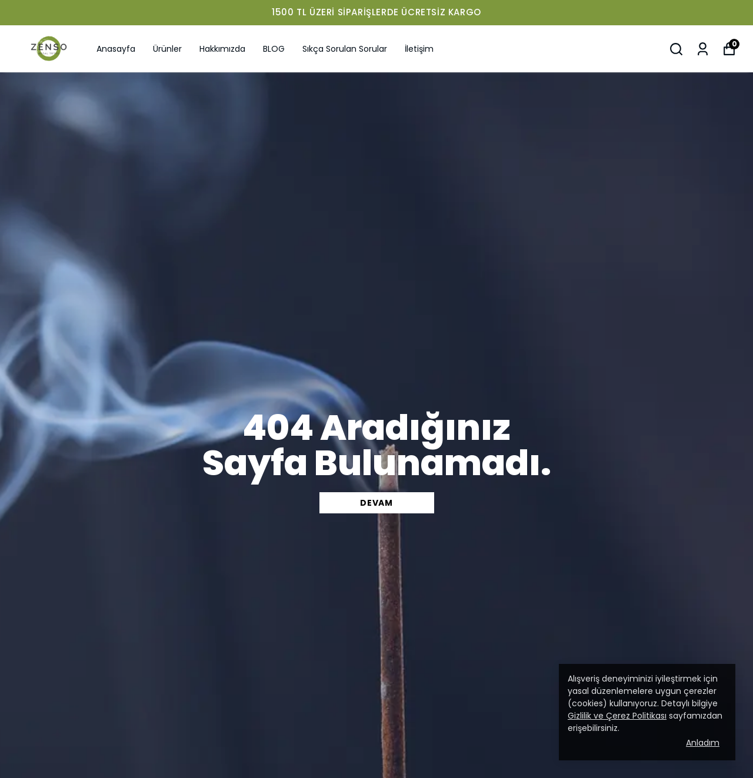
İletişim (419, 49)
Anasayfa (115, 49)
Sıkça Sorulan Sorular (344, 49)
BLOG (274, 49)
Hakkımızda (222, 49)
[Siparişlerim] (702, 49)
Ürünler (167, 49)
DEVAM (376, 503)
